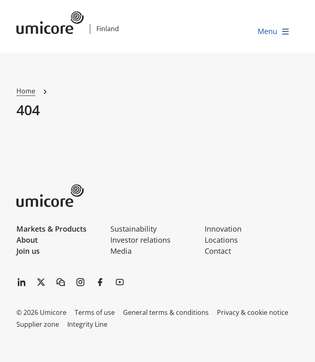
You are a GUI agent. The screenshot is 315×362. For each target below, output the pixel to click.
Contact (218, 251)
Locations (221, 240)
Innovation (223, 229)
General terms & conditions (166, 312)
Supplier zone (37, 324)
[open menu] (274, 31)
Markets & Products (51, 229)
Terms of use (95, 312)
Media (121, 251)
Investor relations (140, 240)
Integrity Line (87, 324)
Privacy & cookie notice (252, 312)
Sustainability (133, 229)
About (27, 240)
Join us (28, 251)
